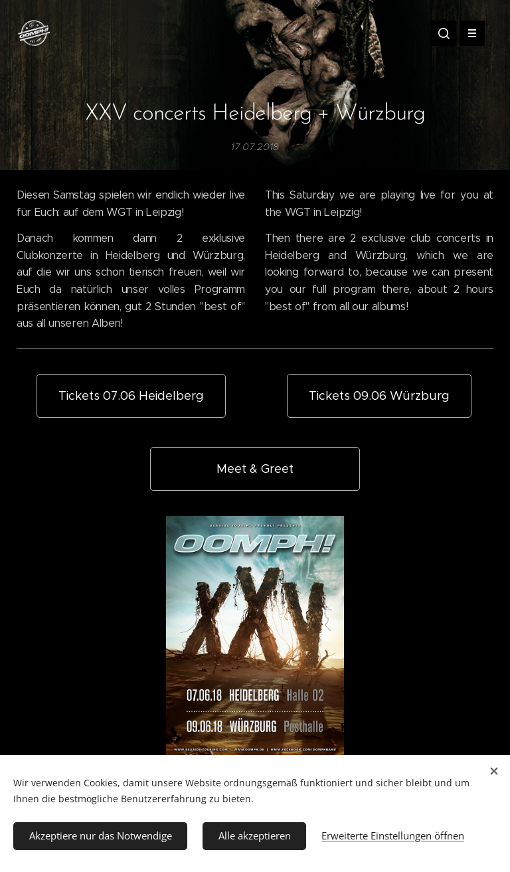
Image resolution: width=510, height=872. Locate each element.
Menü (468, 33)
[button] (443, 33)
